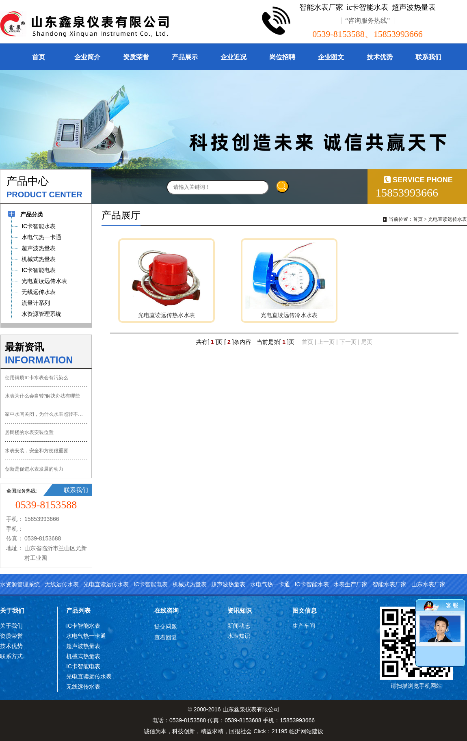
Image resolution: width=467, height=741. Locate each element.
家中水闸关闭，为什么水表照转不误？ (46, 414)
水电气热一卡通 (270, 584)
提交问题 (165, 626)
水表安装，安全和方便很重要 (36, 451)
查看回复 (165, 637)
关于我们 (12, 610)
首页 (38, 57)
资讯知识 (239, 610)
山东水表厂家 (428, 584)
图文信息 (304, 610)
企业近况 (233, 57)
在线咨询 (166, 610)
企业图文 (331, 57)
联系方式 (11, 656)
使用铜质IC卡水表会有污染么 (36, 377)
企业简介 (87, 57)
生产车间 (303, 625)
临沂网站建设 (306, 731)
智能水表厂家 (389, 584)
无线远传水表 (62, 584)
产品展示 (185, 57)
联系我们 (428, 57)
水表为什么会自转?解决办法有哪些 (42, 396)
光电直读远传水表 (447, 219)
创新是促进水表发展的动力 (34, 469)
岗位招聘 (282, 57)
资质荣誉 (136, 57)
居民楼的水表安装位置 (29, 432)
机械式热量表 (190, 584)
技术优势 (380, 57)
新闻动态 (238, 625)
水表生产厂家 (350, 584)
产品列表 (78, 610)
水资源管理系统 (20, 584)
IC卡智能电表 (151, 584)
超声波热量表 (228, 584)
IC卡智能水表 (312, 584)
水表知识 (238, 636)
